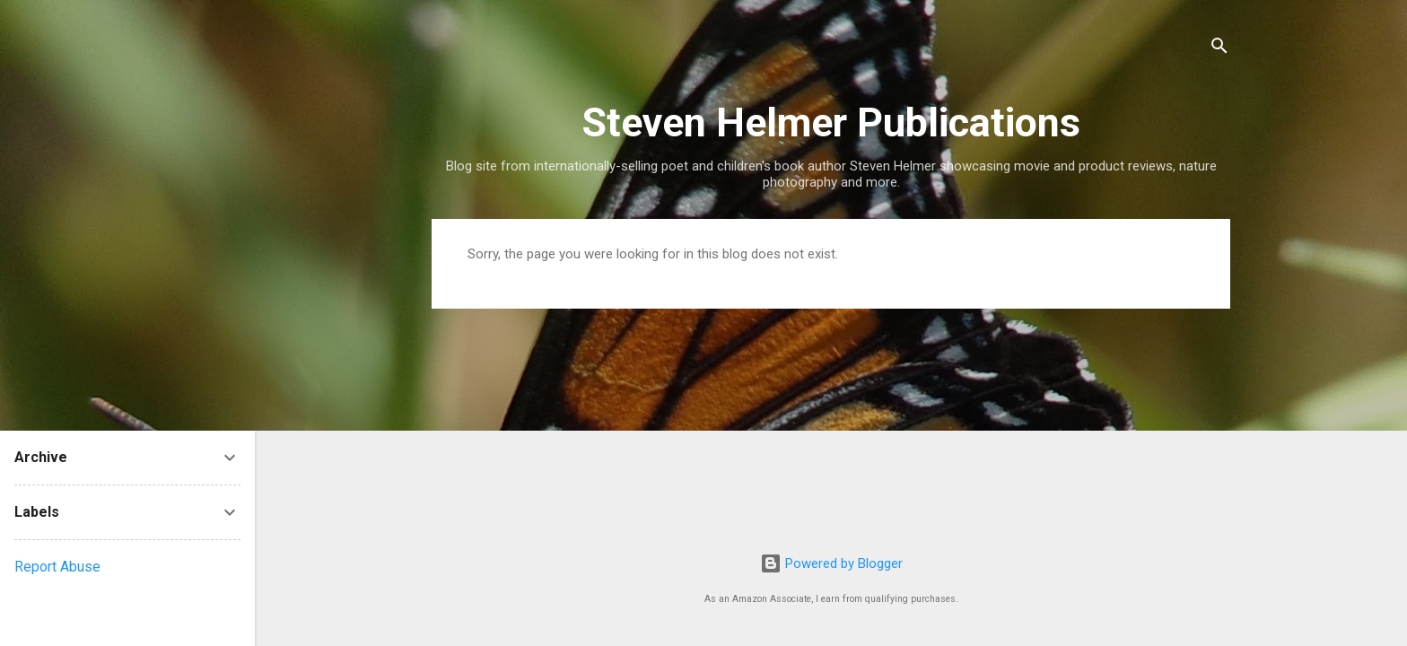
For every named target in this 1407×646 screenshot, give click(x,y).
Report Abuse (57, 566)
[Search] (1219, 49)
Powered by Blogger (831, 563)
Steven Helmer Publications (830, 122)
